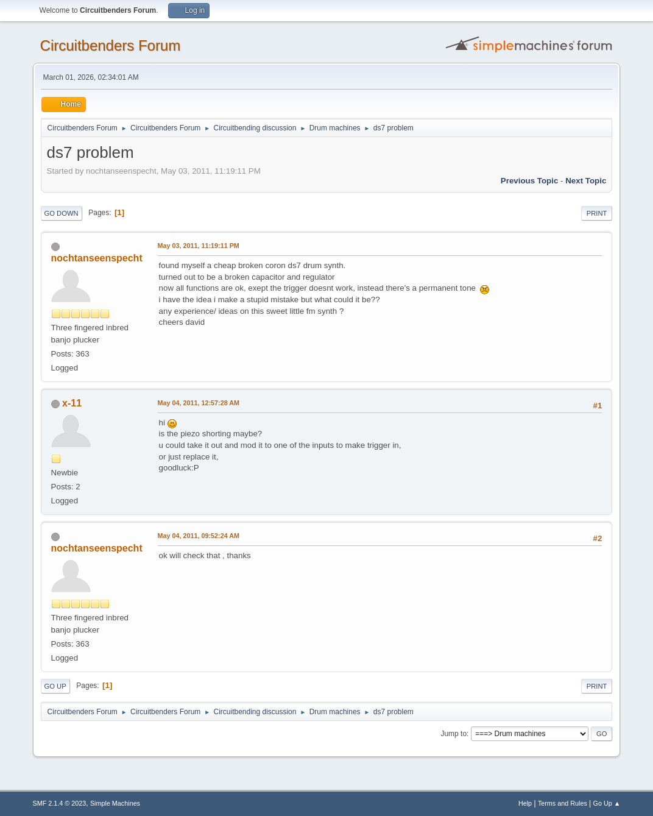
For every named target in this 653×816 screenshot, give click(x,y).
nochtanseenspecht (97, 258)
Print (597, 213)
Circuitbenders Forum (110, 45)
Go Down (61, 213)
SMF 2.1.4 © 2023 (59, 803)
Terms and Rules (562, 803)
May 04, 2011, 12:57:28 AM (198, 402)
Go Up (55, 686)
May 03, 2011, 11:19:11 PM (198, 245)
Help (525, 803)
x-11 (72, 403)
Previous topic (530, 180)
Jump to (453, 733)
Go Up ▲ (607, 803)
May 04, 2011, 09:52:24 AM (198, 535)
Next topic (585, 180)
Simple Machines (115, 803)
